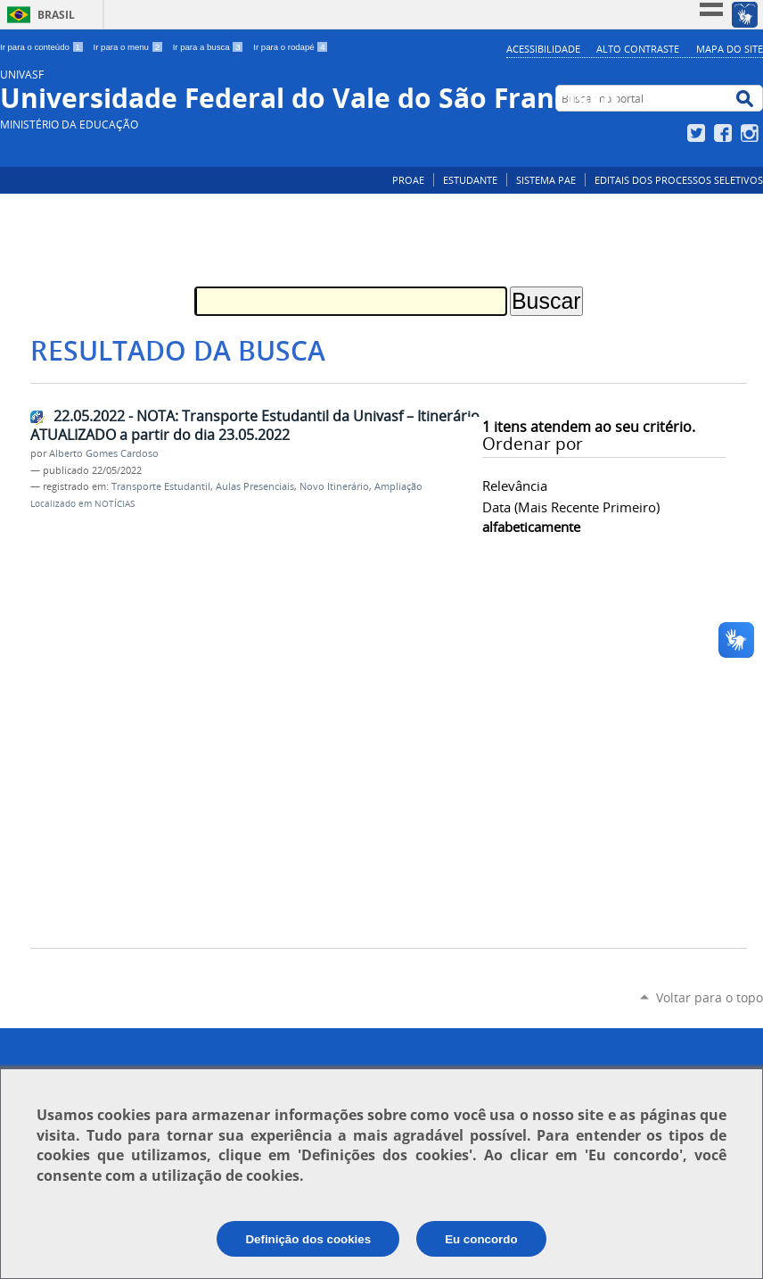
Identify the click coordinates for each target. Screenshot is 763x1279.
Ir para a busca (210, 47)
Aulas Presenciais (255, 486)
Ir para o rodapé (290, 47)
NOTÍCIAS (114, 504)
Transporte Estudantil (160, 486)
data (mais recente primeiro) (571, 507)
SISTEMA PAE (546, 180)
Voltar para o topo (709, 997)
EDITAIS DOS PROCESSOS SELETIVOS (679, 180)
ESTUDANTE (470, 180)
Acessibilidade (543, 48)
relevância (514, 485)
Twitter (698, 133)
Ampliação (398, 486)
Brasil (56, 14)
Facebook (725, 133)
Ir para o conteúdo (43, 47)
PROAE (408, 180)
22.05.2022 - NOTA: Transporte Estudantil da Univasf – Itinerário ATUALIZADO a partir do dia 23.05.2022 (255, 425)
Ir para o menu (130, 47)
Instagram (752, 133)
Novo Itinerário (334, 486)
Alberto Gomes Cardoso (104, 453)
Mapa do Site (729, 48)
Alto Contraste (637, 48)
